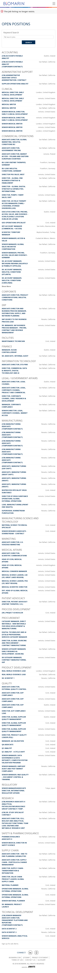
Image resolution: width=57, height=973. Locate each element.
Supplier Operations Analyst (15, 84)
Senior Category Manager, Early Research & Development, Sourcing (14, 651)
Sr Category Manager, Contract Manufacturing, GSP (14, 659)
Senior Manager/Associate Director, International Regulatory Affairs (14, 790)
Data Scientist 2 (9, 929)
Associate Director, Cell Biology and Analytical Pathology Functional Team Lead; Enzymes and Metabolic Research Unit (15, 823)
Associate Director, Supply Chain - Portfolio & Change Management (14, 862)
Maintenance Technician (13, 341)
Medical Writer (9, 104)
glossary (42, 960)
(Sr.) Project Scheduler (12, 613)
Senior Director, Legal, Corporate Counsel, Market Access (15, 412)
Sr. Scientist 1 (8, 678)
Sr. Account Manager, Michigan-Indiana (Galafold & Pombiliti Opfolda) (15, 263)
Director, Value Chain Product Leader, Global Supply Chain (13, 879)
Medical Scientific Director (14, 587)
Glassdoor (36, 952)
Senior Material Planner (13, 901)
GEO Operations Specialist (14, 223)
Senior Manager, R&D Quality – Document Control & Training (15, 777)
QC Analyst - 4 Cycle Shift (13, 752)
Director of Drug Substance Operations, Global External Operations (15, 498)
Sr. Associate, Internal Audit (15, 356)
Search (28, 42)
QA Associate (7, 744)
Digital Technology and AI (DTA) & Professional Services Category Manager (14, 634)
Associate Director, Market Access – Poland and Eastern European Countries (15, 156)
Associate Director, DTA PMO (15, 364)
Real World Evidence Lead (14, 671)
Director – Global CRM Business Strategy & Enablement (12, 180)
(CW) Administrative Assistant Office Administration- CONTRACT (14, 77)
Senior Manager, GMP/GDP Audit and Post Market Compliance (13, 768)
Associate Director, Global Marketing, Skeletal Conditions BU (14, 141)
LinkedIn (30, 952)
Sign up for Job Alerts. (10, 944)
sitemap (26, 957)
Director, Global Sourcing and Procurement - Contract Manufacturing (14, 642)
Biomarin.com (15, 957)
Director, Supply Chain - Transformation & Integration (13, 870)
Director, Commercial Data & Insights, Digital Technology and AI (14, 370)
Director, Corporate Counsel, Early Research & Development (14, 398)
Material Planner (10, 885)
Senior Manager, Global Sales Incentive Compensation (13, 246)
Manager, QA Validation (13, 741)
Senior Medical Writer (12, 124)
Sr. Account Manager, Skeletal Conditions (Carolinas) (12, 280)
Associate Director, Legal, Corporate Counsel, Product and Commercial (14, 390)
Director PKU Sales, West (13, 174)
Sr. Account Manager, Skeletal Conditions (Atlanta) (12, 271)
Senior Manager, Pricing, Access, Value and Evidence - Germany (15, 255)
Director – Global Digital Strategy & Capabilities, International (13, 188)
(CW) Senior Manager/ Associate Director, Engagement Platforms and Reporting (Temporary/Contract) (15, 920)
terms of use (17, 960)
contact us (30, 960)
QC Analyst (7, 748)
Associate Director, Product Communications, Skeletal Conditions (15, 297)
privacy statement (40, 957)
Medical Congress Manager (14, 571)
